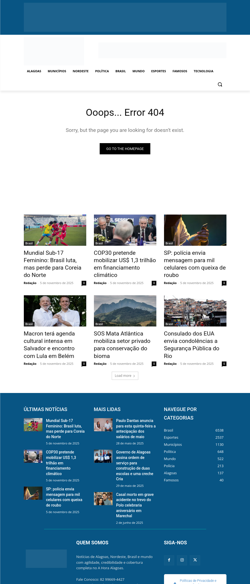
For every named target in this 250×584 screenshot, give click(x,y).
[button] (220, 84)
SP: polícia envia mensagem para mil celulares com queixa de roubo (195, 259)
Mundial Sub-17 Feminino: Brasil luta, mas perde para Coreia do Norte (51, 259)
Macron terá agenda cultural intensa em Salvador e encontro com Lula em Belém (54, 328)
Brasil (29, 244)
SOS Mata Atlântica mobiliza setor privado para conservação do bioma (123, 328)
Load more (125, 353)
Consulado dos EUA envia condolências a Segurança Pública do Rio (191, 328)
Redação (30, 272)
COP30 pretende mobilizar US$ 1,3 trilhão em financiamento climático (121, 259)
